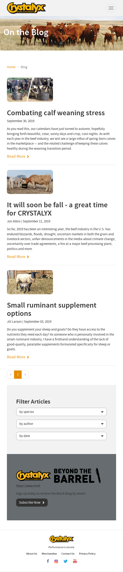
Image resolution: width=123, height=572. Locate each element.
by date (24, 436)
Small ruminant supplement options (52, 309)
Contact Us (68, 553)
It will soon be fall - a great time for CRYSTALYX (57, 209)
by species (26, 412)
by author (26, 424)
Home (11, 67)
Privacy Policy (87, 553)
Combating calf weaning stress (56, 113)
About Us (31, 553)
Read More (16, 156)
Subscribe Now (30, 502)
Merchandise (49, 553)
